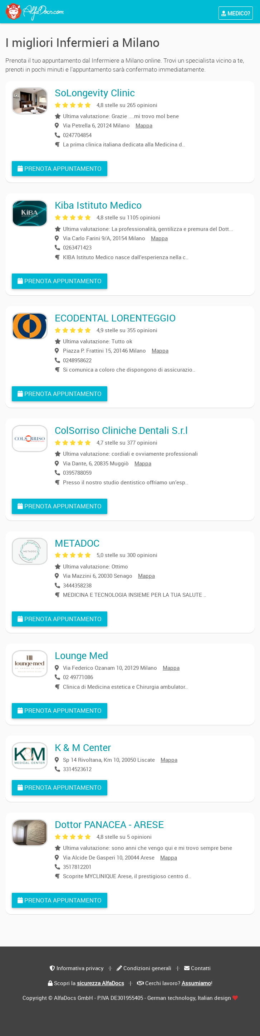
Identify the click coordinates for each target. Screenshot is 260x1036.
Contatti (201, 968)
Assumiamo (196, 983)
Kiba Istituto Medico (98, 205)
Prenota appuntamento (60, 168)
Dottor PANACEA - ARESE (109, 824)
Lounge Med (81, 655)
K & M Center (83, 747)
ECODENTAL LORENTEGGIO (115, 317)
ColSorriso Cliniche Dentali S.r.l (121, 430)
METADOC (77, 543)
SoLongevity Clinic (95, 92)
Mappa (144, 125)
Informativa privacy (80, 968)
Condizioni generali (147, 968)
